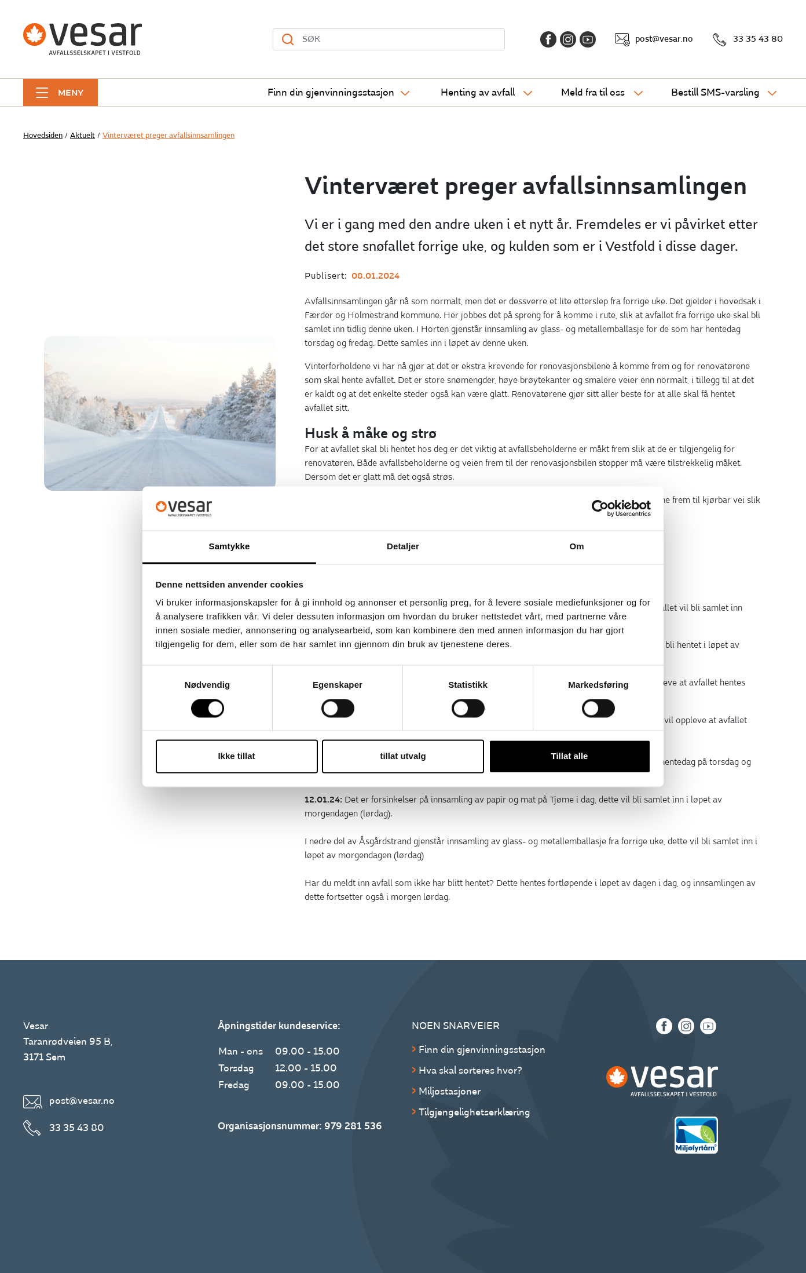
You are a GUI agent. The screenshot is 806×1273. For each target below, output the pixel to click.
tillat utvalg (403, 756)
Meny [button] (70, 93)
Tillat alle (569, 756)
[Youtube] (588, 39)
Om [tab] (576, 547)
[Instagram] (568, 39)
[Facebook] (548, 39)
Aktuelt (82, 135)
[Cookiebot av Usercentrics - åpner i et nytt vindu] (600, 508)
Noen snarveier (456, 1026)
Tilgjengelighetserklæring (474, 1112)
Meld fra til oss (593, 92)
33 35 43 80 (758, 39)
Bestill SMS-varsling (715, 92)
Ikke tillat (236, 756)
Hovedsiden (43, 135)
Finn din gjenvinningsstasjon (331, 92)
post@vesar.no (664, 39)
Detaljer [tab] (403, 547)
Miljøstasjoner (450, 1091)
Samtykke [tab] (229, 547)
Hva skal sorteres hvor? (470, 1070)
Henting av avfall (478, 92)
